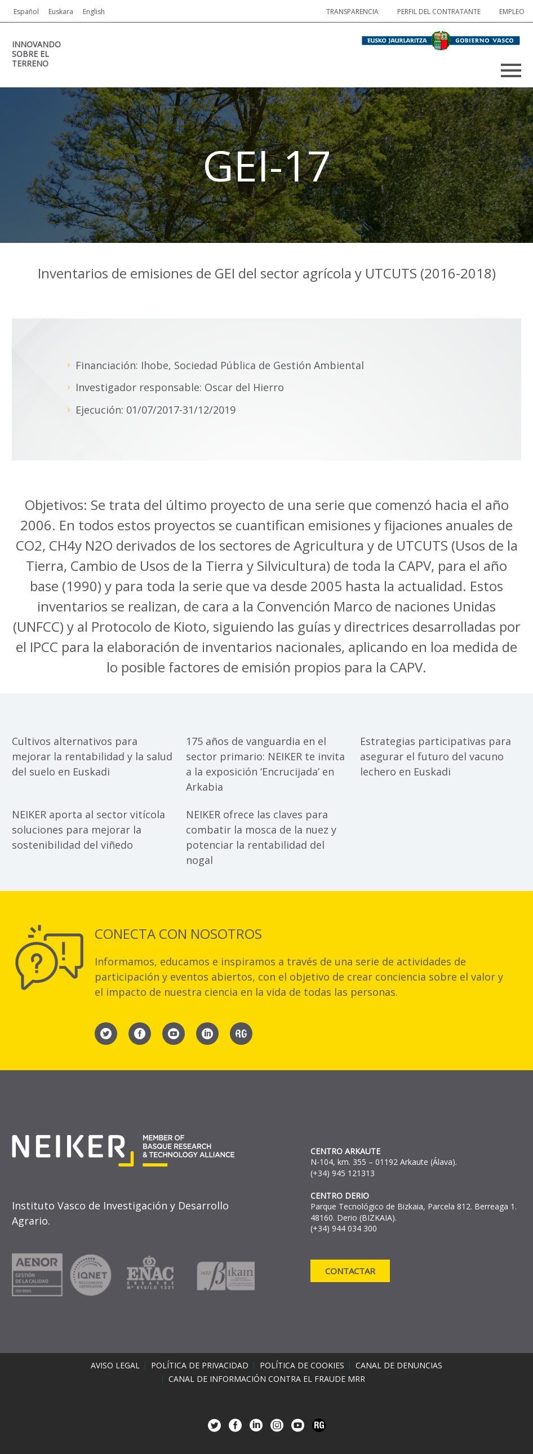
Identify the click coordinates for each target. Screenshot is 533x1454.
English (94, 11)
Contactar (350, 1270)
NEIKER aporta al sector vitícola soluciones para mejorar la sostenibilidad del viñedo (88, 830)
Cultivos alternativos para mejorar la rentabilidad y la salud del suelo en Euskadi (92, 756)
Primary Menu (511, 70)
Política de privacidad (199, 1365)
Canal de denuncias (399, 1365)
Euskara (60, 11)
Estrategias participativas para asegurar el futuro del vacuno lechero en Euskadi (435, 756)
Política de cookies (302, 1365)
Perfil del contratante (439, 11)
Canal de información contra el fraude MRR (266, 1379)
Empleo (512, 11)
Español (26, 11)
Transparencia (352, 11)
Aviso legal (115, 1365)
